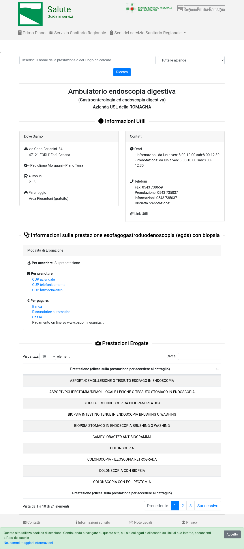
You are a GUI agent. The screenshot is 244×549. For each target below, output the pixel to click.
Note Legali (140, 522)
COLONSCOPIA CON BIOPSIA (122, 471)
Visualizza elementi (47, 356)
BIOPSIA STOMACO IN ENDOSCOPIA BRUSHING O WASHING (122, 426)
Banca (37, 306)
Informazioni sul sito (93, 522)
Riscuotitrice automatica (51, 312)
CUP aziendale (43, 279)
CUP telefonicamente (49, 285)
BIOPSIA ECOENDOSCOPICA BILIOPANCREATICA (121, 403)
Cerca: (194, 356)
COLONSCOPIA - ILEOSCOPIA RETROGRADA (122, 459)
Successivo (207, 505)
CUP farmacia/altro (47, 290)
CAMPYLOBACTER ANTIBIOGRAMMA (121, 437)
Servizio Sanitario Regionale (77, 32)
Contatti (31, 522)
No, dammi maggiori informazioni (28, 543)
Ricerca (122, 72)
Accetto (232, 534)
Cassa (37, 317)
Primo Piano (31, 32)
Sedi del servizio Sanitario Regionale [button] (146, 32)
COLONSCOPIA (122, 448)
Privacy (190, 522)
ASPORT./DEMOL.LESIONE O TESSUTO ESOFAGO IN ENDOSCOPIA (122, 381)
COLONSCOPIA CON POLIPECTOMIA (122, 482)
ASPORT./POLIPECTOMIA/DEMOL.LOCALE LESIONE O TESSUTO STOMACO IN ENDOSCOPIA (122, 392)
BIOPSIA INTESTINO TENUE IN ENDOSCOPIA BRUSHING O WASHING (122, 414)
